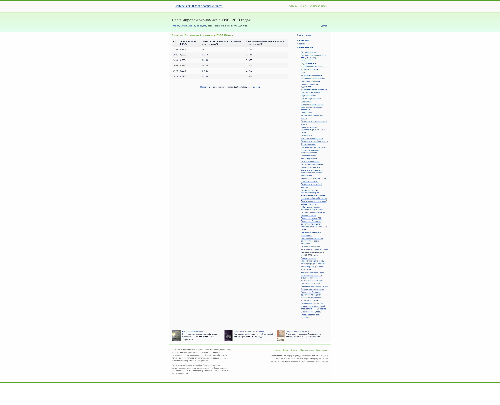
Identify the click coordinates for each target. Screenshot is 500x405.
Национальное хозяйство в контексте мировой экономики (312, 241)
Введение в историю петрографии (249, 331)
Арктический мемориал (192, 331)
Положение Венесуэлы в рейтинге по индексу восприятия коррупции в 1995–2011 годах (311, 296)
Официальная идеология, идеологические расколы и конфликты (312, 173)
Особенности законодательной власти (312, 136)
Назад (203, 87)
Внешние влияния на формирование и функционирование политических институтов (312, 159)
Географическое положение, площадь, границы (313, 56)
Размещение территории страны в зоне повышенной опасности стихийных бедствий (314, 306)
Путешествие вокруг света (297, 331)
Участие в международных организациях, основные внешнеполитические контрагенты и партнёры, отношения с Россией (313, 278)
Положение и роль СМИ (311, 218)
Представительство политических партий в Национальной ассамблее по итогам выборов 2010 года (314, 194)
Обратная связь (318, 5)
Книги (303, 5)
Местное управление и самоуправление (310, 151)
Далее (324, 26)
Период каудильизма (310, 81)
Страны (293, 5)
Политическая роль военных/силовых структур (313, 202)
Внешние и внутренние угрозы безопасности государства (314, 287)
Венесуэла (201, 26)
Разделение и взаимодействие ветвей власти (312, 116)
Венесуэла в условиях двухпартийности (310, 94)
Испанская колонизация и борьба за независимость (313, 76)
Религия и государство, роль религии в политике (313, 179)
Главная (175, 26)
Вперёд (256, 87)
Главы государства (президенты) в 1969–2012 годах (313, 130)
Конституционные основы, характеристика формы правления (312, 107)
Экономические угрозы (311, 312)
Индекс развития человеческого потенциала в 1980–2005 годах (313, 67)
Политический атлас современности (199, 5)
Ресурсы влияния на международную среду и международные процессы (313, 261)
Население (306, 61)
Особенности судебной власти (314, 141)
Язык (303, 72)
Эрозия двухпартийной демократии (311, 100)
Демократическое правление (314, 90)
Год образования (308, 52)
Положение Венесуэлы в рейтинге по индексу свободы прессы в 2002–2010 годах (314, 225)
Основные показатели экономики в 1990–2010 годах (314, 248)
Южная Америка (187, 26)
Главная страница (304, 35)
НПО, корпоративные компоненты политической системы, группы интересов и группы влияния (313, 211)
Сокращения (321, 350)
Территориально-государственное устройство (313, 145)
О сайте (294, 350)
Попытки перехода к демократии (309, 85)
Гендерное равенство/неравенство (311, 233)
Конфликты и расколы (310, 167)
